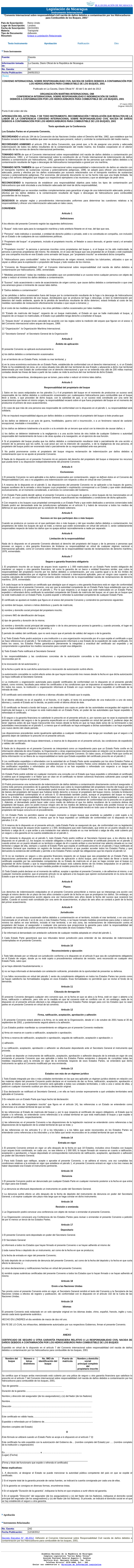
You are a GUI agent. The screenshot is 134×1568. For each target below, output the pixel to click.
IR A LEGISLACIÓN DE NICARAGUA (109, 5)
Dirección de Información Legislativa (81, 1565)
